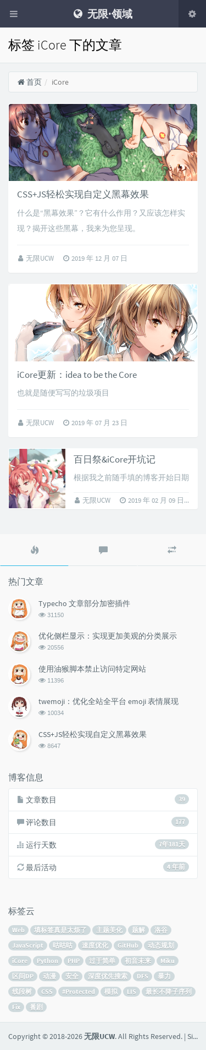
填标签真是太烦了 (60, 930)
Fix (16, 1007)
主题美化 (109, 930)
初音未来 (138, 960)
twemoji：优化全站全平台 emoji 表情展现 (108, 701)
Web (18, 930)
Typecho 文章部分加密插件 (84, 603)
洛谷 (161, 930)
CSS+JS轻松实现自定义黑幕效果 (83, 194)
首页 (29, 82)
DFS (142, 976)
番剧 (36, 1007)
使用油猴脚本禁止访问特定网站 (92, 669)
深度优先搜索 (107, 976)
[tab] (34, 550)
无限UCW (40, 258)
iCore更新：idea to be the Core (77, 375)
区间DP (23, 976)
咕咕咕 (63, 945)
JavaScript (27, 945)
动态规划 (161, 945)
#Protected (78, 991)
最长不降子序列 (169, 991)
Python (47, 960)
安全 (72, 976)
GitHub (128, 945)
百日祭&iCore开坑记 (114, 459)
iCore (19, 960)
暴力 (164, 976)
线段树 (22, 991)
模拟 (111, 991)
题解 (138, 930)
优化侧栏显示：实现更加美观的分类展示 (107, 636)
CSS (47, 991)
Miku (167, 960)
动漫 (49, 976)
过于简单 (102, 960)
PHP (74, 960)
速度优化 (95, 945)
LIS (131, 991)
